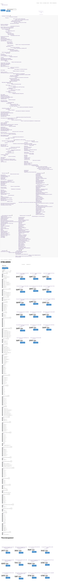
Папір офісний (3, 157)
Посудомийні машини (4, 176)
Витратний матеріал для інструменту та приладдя (44, 203)
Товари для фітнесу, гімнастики (6, 217)
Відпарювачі (3, 192)
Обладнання (38, 196)
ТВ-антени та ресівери (28, 143)
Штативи (25, 155)
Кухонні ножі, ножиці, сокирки (23, 238)
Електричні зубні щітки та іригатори (7, 223)
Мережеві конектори (4, 95)
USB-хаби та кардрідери (10, 75)
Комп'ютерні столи (21, 245)
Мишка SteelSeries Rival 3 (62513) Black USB (23, 337)
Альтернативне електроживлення (24, 247)
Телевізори (26, 142)
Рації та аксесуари (7, 137)
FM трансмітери (18, 253)
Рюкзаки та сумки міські (5, 228)
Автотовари (18, 250)
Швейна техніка (7, 201)
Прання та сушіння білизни (10, 186)
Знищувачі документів (9, 148)
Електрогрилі (3, 183)
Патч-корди (3, 94)
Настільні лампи (21, 225)
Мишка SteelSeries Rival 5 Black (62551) (35, 337)
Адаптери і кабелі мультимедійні (35, 166)
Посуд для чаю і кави (22, 236)
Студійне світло (27, 158)
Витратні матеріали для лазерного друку (8, 159)
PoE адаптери (6, 103)
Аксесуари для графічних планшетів (7, 72)
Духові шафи (3, 178)
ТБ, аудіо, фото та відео (29, 140)
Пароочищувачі (3, 190)
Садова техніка (38, 210)
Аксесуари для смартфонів (5, 115)
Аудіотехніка (29, 145)
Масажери (2, 225)
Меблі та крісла (21, 243)
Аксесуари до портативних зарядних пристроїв (9, 118)
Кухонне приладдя (21, 237)
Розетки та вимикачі (21, 241)
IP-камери (20, 228)
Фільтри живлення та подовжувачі (13, 73)
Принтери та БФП (7, 141)
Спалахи (25, 156)
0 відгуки (34, 287)
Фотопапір (2, 158)
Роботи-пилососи (4, 191)
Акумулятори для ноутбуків (10, 21)
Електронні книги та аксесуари (12, 131)
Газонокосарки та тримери (40, 211)
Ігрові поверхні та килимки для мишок (14, 69)
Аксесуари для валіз (4, 231)
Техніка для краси (7, 195)
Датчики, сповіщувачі (22, 220)
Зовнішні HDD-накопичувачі (5, 63)
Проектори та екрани (32, 160)
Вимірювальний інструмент (40, 193)
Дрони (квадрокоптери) (5, 135)
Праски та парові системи (5, 193)
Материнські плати (8, 30)
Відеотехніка (29, 151)
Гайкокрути (38, 188)
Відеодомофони (21, 218)
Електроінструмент (39, 185)
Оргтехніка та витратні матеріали (7, 140)
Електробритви (3, 198)
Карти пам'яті (3, 65)
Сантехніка (20, 249)
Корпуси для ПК (6, 41)
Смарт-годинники (4, 122)
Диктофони (5, 138)
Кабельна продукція (8, 99)
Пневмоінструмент (39, 191)
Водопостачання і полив (40, 214)
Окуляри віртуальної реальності (12, 136)
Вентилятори (38, 175)
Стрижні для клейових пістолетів (41, 205)
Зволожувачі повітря (39, 177)
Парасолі (2, 230)
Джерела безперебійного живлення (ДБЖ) (15, 74)
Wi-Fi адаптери (6, 88)
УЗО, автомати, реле (22, 242)
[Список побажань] (38, 7)
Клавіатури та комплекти (10, 67)
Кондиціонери (38, 174)
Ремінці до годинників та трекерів (6, 125)
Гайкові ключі (38, 200)
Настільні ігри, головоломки (5, 251)
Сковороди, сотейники (22, 235)
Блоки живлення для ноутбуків (11, 20)
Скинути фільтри (5, 268)
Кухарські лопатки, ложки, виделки (24, 239)
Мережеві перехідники (9, 81)
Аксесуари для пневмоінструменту (42, 192)
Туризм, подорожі (4, 232)
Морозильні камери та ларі (5, 175)
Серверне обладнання (9, 56)
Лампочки (20, 223)
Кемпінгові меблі (21, 246)
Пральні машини (3, 187)
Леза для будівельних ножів (40, 207)
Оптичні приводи (7, 45)
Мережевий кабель (4, 100)
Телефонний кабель (4, 101)
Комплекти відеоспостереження (24, 231)
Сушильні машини (4, 188)
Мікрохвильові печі (4, 182)
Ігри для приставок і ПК (5, 130)
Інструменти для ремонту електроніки (14, 77)
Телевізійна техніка (31, 141)
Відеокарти (5, 31)
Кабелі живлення (7, 43)
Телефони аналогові (4, 154)
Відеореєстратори (21, 230)
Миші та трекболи (7, 68)
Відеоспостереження (22, 227)
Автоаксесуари (18, 256)
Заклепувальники (39, 201)
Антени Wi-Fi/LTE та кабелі (10, 89)
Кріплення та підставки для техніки (36, 168)
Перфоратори (38, 187)
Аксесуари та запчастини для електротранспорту (9, 221)
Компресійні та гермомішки (5, 234)
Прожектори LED (21, 226)
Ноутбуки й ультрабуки (9, 16)
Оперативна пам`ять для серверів (6, 59)
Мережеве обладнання (5, 82)
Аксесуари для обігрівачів (40, 182)
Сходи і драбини (38, 209)
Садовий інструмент (39, 213)
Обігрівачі (37, 179)
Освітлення (20, 222)
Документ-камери (27, 163)
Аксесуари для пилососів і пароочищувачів (8, 203)
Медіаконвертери (7, 102)
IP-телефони (5, 91)
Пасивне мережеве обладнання (12, 93)
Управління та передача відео (23, 232)
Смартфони (5, 109)
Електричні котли (39, 183)
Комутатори (5, 85)
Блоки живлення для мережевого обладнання (17, 107)
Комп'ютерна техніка (5, 52)
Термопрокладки (4, 38)
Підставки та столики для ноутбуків (13, 22)
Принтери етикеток (4, 144)
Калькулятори (6, 151)
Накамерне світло (27, 157)
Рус (2, 3)
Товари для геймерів (8, 126)
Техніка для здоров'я (4, 222)
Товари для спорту (4, 216)
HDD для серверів (4, 60)
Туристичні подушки (4, 233)
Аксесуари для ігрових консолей (6, 129)
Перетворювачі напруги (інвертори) (21, 254)
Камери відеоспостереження (23, 229)
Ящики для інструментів (40, 198)
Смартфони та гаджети (5, 108)
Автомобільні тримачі (19, 252)
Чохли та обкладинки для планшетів (7, 27)
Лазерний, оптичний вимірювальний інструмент (44, 194)
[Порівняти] (23, 343)
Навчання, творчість (8, 252)
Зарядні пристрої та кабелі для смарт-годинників (9, 124)
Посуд (19, 233)
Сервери (2, 57)
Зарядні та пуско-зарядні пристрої (28, 255)
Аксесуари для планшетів (10, 26)
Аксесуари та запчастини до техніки (7, 204)
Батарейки (26, 171)
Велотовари (3, 237)
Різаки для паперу (7, 150)
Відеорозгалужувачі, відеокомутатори (37, 167)
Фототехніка (29, 154)
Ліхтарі (2, 226)
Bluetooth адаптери (8, 92)
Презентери (26, 162)
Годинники (5, 121)
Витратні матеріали (8, 156)
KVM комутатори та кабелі (10, 105)
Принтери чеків (3, 145)
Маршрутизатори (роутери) (11, 84)
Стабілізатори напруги (9, 76)
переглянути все (3, 40)
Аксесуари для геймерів (5, 128)
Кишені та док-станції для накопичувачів (15, 44)
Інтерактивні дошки (31, 165)
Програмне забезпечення (10, 51)
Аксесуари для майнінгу (9, 50)
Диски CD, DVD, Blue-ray (5, 66)
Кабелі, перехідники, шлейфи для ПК (14, 48)
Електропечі (3, 184)
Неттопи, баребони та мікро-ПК (6, 55)
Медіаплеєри (26, 152)
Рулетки (37, 195)
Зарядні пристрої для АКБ (10, 79)
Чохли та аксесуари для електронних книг (8, 133)
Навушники (26, 146)
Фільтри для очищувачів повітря (41, 178)
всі (3, 274)
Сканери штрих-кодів (4, 146)
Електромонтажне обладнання (23, 240)
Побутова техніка (4, 173)
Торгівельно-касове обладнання (12, 143)
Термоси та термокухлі (22, 234)
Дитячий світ (3, 250)
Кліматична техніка (40, 173)
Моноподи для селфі (4, 114)
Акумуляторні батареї (9, 78)
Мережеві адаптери (8, 87)
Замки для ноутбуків (4, 25)
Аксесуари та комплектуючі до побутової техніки (18, 202)
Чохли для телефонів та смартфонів (7, 112)
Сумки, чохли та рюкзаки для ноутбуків (14, 19)
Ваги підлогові (3, 224)
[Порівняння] (38, 8)
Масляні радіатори (39, 181)
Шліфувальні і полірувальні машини (42, 189)
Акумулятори (26, 170)
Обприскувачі (38, 212)
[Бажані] (22, 343)
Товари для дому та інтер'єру (24, 215)
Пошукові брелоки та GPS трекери (13, 139)
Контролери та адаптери (10, 47)
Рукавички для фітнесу (4, 218)
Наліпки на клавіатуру (4, 24)
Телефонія (5, 153)
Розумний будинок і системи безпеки (31, 216)
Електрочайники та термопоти (6, 181)
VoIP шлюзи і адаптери (9, 106)
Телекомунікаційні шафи (9, 104)
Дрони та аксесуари (8, 134)
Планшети (5, 17)
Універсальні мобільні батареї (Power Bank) (16, 117)
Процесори (5, 29)
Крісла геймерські (21, 244)
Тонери (2, 160)
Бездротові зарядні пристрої (11, 119)
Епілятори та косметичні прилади (6, 199)
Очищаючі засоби (7, 152)
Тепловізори (3, 236)
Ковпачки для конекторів (5, 96)
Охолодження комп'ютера (10, 35)
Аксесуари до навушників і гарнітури (30, 149)
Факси (3, 155)
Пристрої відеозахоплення (10, 80)
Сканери (4, 142)
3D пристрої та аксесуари (10, 147)
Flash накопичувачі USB (5, 64)
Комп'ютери (5, 53)
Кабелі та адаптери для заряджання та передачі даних (20, 120)
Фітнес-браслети (4, 123)
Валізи (2, 229)
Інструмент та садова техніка (41, 184)
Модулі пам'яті (6, 32)
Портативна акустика (28, 147)
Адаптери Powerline (8, 90)
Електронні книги (4, 132)
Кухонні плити (3, 177)
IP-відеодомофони (21, 217)
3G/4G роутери (7, 83)
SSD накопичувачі (7, 33)
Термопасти (3, 37)
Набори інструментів (39, 197)
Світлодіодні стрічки (22, 224)
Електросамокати (4, 219)
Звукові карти (6, 46)
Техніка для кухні (7, 180)
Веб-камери (3, 70)
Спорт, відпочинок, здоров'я (6, 215)
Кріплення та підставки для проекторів (31, 164)
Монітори (4, 61)
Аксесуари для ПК (7, 49)
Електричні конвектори (40, 180)
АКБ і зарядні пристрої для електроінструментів (44, 206)
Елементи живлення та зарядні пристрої (38, 169)
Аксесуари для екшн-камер (29, 153)
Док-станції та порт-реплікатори (13, 18)
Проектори (26, 161)
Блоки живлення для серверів (6, 58)
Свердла (37, 204)
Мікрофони (26, 148)
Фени (2, 196)
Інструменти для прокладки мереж (7, 97)
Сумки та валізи (3, 227)
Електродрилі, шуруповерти (41, 186)
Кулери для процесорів (5, 36)
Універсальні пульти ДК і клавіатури (30, 144)
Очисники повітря (39, 176)
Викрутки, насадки (39, 199)
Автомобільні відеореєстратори (21, 251)
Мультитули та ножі (4, 235)
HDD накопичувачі (7, 34)
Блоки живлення (7, 42)
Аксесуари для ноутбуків (10, 23)
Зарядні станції (21, 248)
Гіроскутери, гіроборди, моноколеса (7, 220)
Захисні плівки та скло (4, 113)
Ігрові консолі (3, 127)
